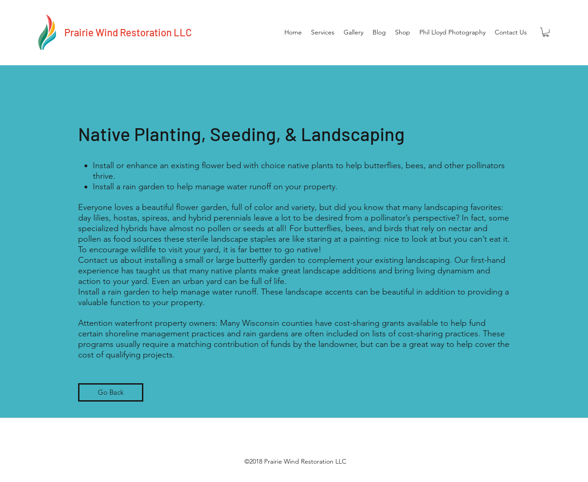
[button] (545, 32)
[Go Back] (110, 392)
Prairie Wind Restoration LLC (128, 32)
